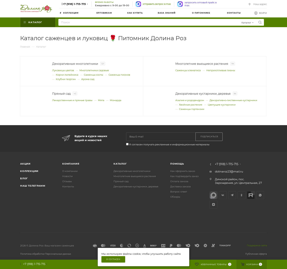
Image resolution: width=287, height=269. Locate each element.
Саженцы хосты (93, 74)
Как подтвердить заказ (184, 176)
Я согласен (113, 259)
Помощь (177, 163)
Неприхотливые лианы (220, 70)
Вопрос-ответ (178, 191)
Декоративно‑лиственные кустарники (233, 100)
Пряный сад (120, 181)
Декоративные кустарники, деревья (135, 186)
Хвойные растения (190, 104)
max (213, 195)
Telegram (232, 195)
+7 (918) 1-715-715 (74, 4)
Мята (101, 100)
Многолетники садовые (94, 70)
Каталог (120, 163)
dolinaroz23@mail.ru (229, 171)
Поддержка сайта (257, 245)
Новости (67, 176)
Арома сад (87, 79)
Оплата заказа (179, 181)
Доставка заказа (180, 186)
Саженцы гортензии (191, 109)
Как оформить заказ (182, 171)
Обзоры (175, 196)
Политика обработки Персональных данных (45, 253)
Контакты (68, 186)
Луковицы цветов (63, 70)
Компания (70, 163)
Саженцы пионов (119, 74)
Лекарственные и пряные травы (72, 100)
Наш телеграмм (32, 185)
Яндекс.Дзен (213, 204)
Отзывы (67, 181)
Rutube (251, 195)
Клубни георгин (66, 79)
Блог (24, 178)
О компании (70, 171)
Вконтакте (223, 195)
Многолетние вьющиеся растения (134, 176)
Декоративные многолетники (131, 171)
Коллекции (29, 171)
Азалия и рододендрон (189, 100)
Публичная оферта (256, 253)
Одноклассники (241, 195)
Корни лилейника (67, 74)
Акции (25, 163)
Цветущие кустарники (222, 104)
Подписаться (209, 136)
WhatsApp (260, 195)
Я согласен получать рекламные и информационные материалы (169, 144)
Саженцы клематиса (188, 70)
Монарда (115, 100)
